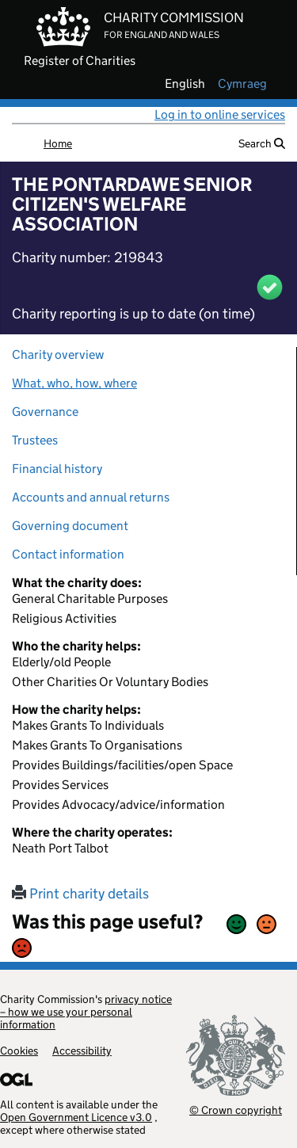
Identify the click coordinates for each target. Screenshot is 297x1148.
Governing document (70, 525)
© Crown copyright (235, 1109)
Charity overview (58, 354)
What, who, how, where (74, 383)
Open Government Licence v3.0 (76, 1117)
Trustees (35, 440)
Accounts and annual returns (90, 497)
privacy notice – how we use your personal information (86, 1012)
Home (58, 143)
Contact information (68, 554)
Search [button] (261, 143)
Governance (45, 411)
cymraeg (242, 84)
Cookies (19, 1050)
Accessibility (82, 1050)
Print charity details (80, 893)
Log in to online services (219, 114)
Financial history (57, 468)
